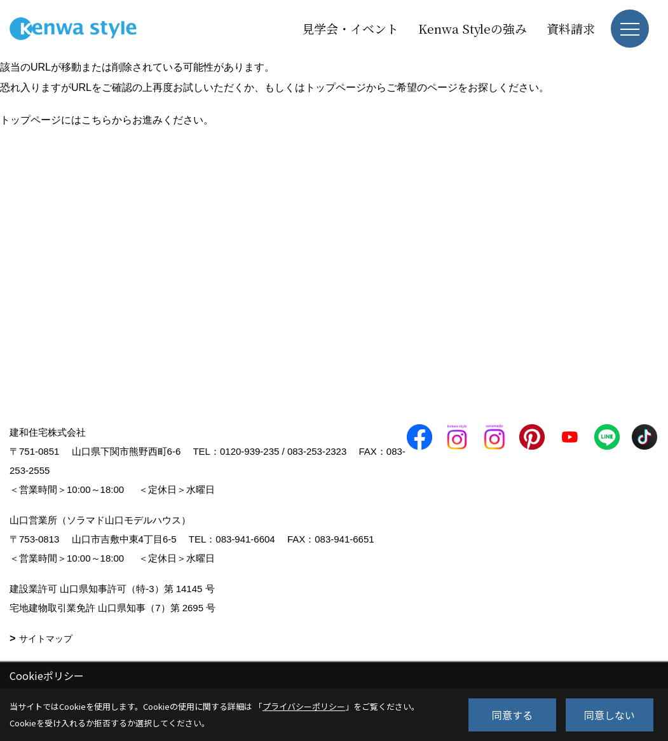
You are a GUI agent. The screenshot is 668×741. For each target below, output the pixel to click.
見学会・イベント (350, 28)
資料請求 (571, 28)
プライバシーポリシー (303, 706)
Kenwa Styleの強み (472, 28)
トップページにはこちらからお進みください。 (107, 119)
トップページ (335, 87)
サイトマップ (45, 639)
